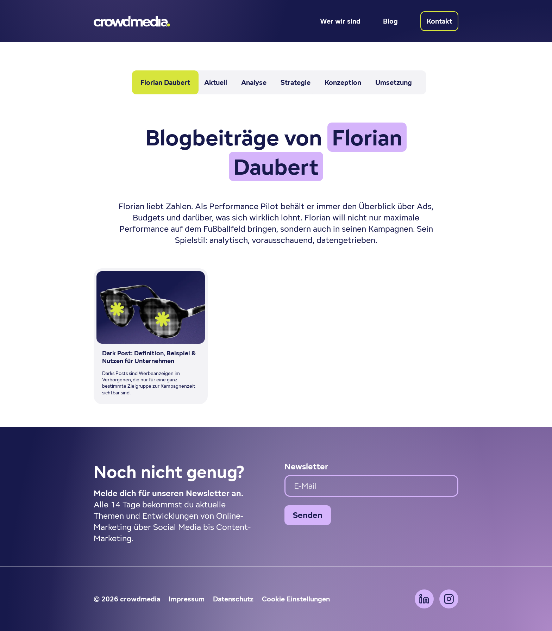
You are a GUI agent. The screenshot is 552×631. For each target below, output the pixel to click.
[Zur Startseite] (132, 21)
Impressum (187, 599)
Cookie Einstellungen (296, 599)
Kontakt (439, 21)
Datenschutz (233, 599)
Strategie (295, 82)
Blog (390, 21)
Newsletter (306, 466)
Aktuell (215, 82)
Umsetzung (393, 82)
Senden (307, 515)
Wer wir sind (340, 21)
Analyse (253, 82)
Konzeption (343, 82)
